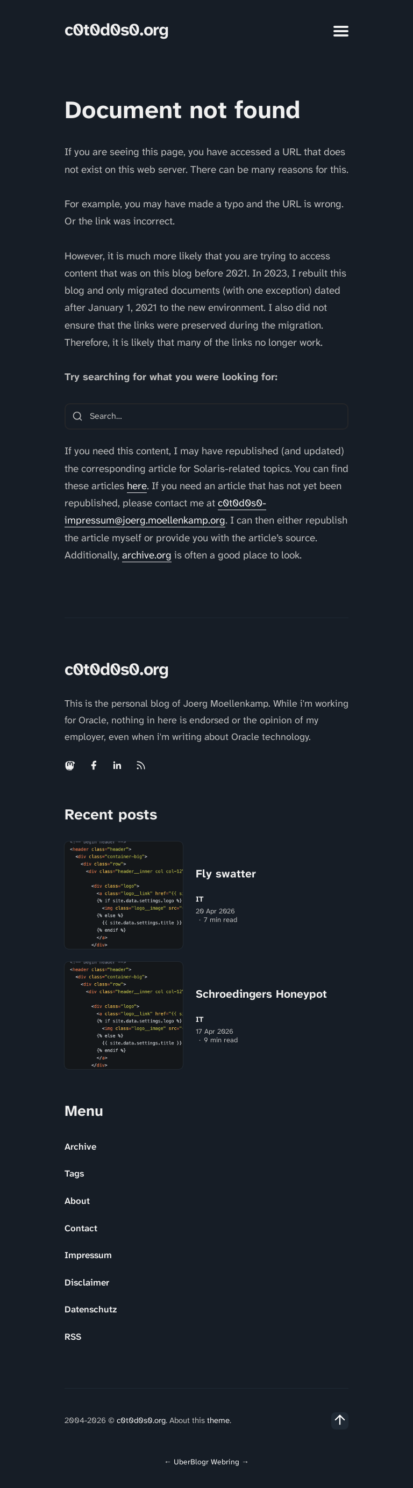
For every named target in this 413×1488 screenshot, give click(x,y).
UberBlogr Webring (206, 1462)
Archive (80, 1146)
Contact (81, 1228)
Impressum (88, 1255)
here (137, 485)
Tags (74, 1173)
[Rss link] (140, 765)
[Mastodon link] (71, 765)
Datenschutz (91, 1309)
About (77, 1201)
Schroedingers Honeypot (261, 993)
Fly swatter (226, 873)
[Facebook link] (93, 765)
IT (200, 899)
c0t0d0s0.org (116, 30)
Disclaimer (87, 1282)
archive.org (147, 555)
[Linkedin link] (117, 765)
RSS (73, 1336)
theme (218, 1420)
